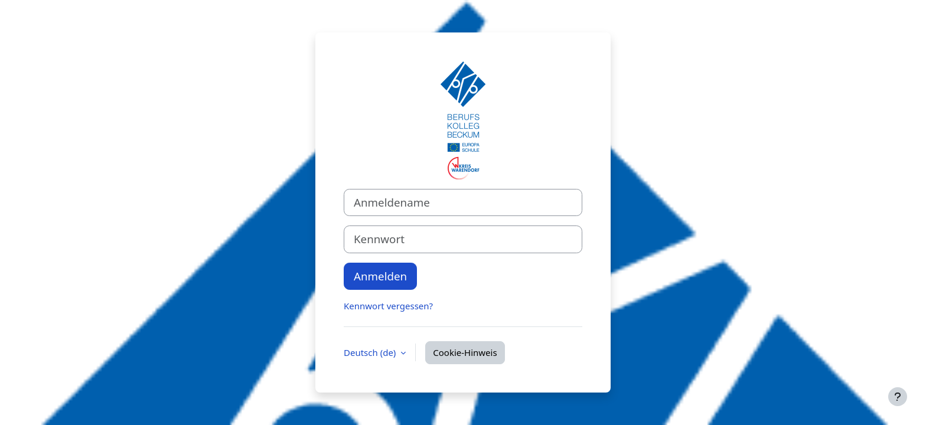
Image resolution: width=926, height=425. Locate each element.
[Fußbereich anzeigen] (897, 396)
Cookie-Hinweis (465, 352)
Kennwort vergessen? (388, 306)
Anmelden (380, 276)
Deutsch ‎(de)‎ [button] (371, 352)
